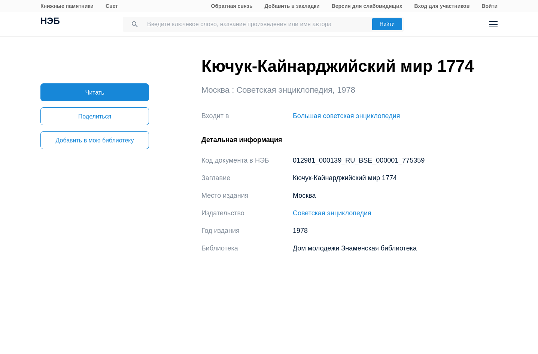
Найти (387, 24)
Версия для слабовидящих (367, 6)
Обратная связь (232, 6)
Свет (112, 6)
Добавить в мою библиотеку (94, 140)
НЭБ (50, 22)
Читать (94, 92)
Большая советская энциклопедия (346, 116)
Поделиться (94, 116)
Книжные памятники (67, 6)
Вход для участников (442, 6)
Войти (489, 6)
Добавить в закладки (292, 6)
